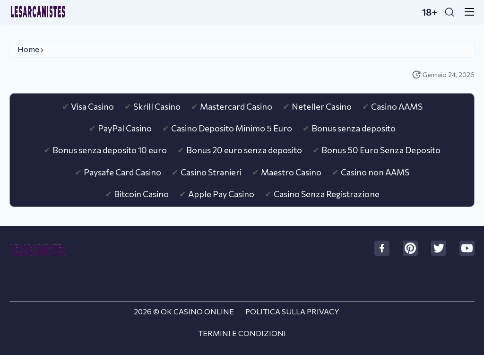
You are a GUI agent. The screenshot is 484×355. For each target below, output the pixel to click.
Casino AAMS (397, 106)
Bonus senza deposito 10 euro (109, 150)
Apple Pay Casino (221, 194)
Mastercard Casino (236, 106)
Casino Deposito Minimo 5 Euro (231, 128)
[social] (381, 248)
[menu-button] (466, 12)
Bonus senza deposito (353, 128)
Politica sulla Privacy (292, 311)
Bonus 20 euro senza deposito (244, 150)
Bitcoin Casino (141, 194)
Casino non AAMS (375, 172)
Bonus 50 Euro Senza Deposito (381, 150)
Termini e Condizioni (242, 333)
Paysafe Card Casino (122, 172)
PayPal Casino (125, 128)
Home (28, 48)
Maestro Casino (291, 172)
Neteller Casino (322, 106)
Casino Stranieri (211, 172)
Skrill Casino (157, 106)
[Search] (449, 12)
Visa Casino (92, 106)
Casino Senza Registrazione (327, 194)
